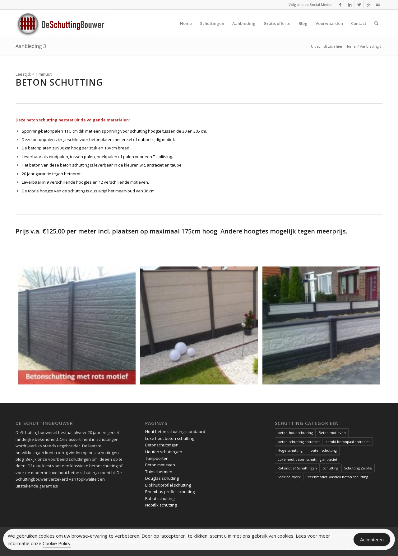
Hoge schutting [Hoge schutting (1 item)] (290, 450)
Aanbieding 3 (31, 46)
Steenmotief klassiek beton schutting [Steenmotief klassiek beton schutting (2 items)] (337, 476)
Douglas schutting (162, 478)
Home (350, 46)
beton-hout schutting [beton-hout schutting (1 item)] (295, 432)
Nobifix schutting (161, 505)
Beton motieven (160, 465)
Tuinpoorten (157, 458)
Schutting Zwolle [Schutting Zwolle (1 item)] (358, 468)
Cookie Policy (57, 544)
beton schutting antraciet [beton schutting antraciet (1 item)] (299, 441)
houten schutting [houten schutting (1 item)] (322, 450)
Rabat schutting (159, 498)
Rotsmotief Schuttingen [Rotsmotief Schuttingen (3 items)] (297, 468)
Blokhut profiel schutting (168, 485)
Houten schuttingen (163, 452)
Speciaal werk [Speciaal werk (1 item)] (289, 476)
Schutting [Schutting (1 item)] (330, 468)
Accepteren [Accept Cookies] (372, 540)
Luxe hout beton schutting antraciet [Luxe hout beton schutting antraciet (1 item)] (307, 459)
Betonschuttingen (161, 445)
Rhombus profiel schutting (170, 491)
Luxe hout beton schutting (169, 438)
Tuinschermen (158, 471)
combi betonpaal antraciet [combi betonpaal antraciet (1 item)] (348, 441)
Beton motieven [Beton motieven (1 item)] (332, 432)
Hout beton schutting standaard (175, 431)
